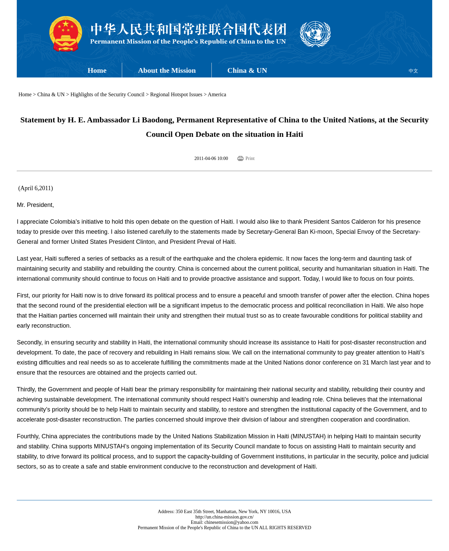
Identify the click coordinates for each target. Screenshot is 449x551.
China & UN (247, 70)
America (217, 94)
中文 (413, 70)
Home (97, 70)
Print (249, 158)
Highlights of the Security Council (107, 94)
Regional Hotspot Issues (176, 94)
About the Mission (167, 70)
